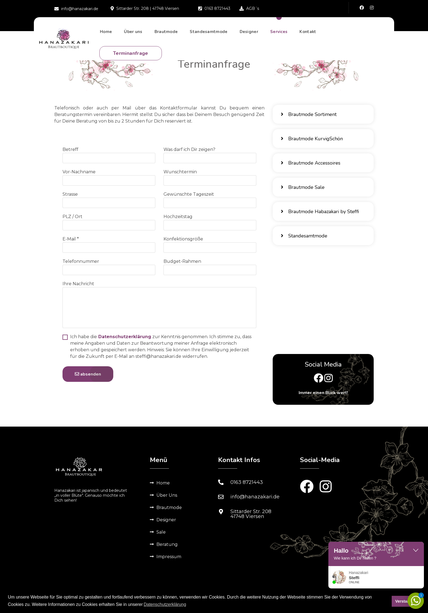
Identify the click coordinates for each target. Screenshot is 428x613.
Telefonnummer (81, 261)
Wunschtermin (180, 171)
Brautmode (166, 31)
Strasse (70, 194)
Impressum (168, 556)
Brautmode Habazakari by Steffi (320, 211)
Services (278, 31)
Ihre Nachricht (78, 283)
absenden (88, 374)
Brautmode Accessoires (310, 163)
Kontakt (307, 31)
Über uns (133, 31)
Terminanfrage (130, 53)
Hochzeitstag (178, 216)
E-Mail (71, 239)
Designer (249, 31)
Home (106, 31)
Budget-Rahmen (182, 261)
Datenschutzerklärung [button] (165, 604)
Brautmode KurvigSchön (312, 138)
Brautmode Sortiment (309, 114)
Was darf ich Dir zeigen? (189, 149)
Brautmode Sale (303, 187)
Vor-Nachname (79, 171)
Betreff (70, 149)
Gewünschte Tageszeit (189, 194)
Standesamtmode (208, 31)
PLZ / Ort (72, 216)
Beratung (167, 544)
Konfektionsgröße (183, 239)
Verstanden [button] (406, 601)
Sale (161, 532)
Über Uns (166, 495)
